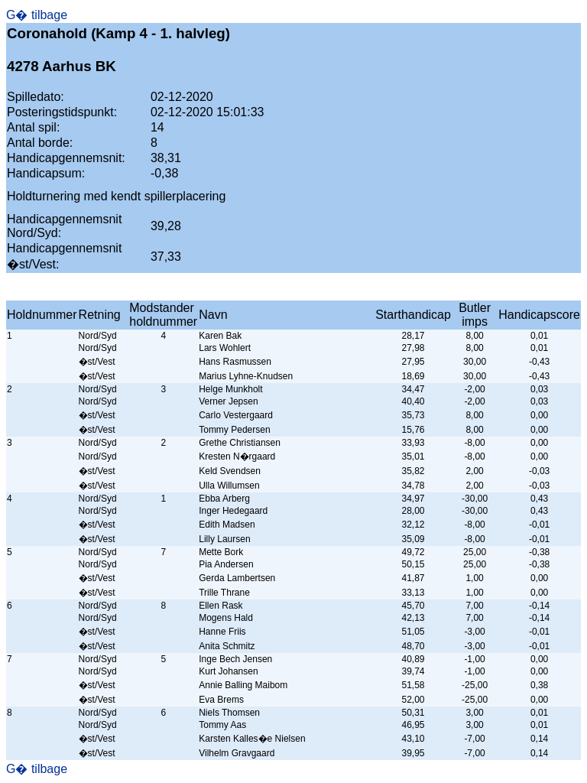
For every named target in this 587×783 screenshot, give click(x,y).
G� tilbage (36, 14)
